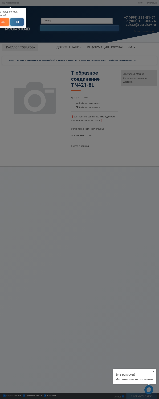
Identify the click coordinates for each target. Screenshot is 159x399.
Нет (17, 22)
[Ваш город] (153, 371)
